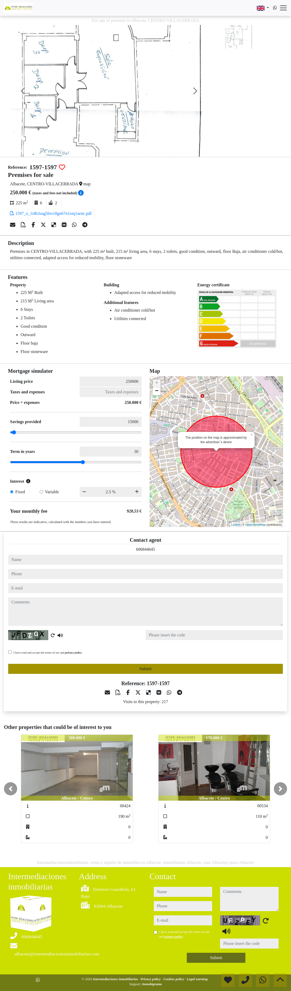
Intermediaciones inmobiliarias (116, 979)
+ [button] (156, 383)
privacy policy (73, 652)
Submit (145, 668)
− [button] (156, 391)
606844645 (145, 549)
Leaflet (235, 524)
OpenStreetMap (255, 524)
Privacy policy (151, 979)
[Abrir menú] (283, 8)
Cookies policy (174, 979)
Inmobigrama (152, 984)
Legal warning (198, 979)
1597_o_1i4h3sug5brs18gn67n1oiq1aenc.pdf (51, 213)
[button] (10, 788)
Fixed (20, 492)
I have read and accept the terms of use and (47, 652)
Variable (52, 492)
